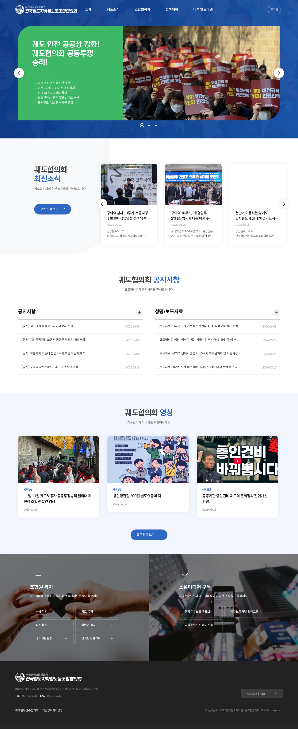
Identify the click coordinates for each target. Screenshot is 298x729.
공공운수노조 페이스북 (201, 625)
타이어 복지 (97, 625)
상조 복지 (52, 625)
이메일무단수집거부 (26, 710)
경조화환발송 (52, 638)
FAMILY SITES (256, 693)
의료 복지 (97, 612)
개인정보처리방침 (52, 710)
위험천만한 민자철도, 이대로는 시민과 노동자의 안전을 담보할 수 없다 (128, 216)
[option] (129, 204)
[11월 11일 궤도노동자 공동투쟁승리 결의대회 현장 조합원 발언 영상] (59, 477)
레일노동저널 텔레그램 (246, 612)
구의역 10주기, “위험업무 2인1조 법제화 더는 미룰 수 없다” (254, 216)
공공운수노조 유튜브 (201, 612)
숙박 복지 (52, 612)
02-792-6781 (29, 696)
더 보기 (138, 312)
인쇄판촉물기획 (97, 638)
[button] (102, 204)
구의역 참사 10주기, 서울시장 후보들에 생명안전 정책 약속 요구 (191, 216)
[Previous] (19, 73)
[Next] (279, 73)
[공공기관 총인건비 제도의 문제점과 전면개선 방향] (237, 477)
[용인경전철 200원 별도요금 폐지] (148, 474)
